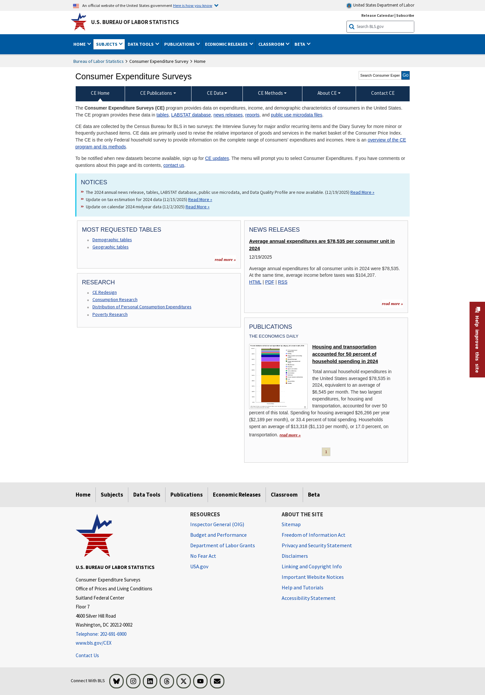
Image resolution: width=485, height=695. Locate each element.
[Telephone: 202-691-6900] (128, 634)
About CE (327, 93)
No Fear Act (203, 556)
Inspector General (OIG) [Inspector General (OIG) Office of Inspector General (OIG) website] (217, 524)
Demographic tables (112, 240)
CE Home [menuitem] (100, 93)
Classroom (284, 494)
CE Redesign (104, 292)
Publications (186, 494)
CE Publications (156, 93)
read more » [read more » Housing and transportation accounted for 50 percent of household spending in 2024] (290, 434)
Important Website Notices (313, 577)
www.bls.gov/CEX (94, 643)
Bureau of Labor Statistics (98, 61)
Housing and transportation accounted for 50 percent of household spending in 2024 (345, 354)
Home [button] (80, 44)
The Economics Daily (273, 336)
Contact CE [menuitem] (383, 93)
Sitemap (291, 524)
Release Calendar (377, 15)
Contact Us (87, 655)
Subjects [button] (107, 44)
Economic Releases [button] (227, 44)
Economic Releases (237, 494)
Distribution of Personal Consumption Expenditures (141, 307)
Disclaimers (295, 556)
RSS (283, 282)
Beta (314, 494)
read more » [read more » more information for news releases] (392, 303)
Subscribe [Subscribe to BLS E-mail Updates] (405, 15)
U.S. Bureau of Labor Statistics (135, 22)
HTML (255, 282)
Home (83, 494)
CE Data (215, 93)
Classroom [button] (271, 44)
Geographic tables (110, 247)
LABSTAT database (191, 114)
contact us (173, 165)
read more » (225, 259)
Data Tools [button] (141, 44)
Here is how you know (192, 5)
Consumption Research (115, 299)
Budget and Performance (218, 534)
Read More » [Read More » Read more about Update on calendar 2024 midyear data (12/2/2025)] (198, 207)
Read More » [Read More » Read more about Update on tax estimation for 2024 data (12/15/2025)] (200, 199)
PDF (269, 282)
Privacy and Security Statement (317, 545)
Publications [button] (180, 44)
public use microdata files (296, 114)
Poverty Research (110, 314)
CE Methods (270, 93)
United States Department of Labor (380, 5)
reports (252, 114)
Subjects (112, 494)
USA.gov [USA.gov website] (199, 566)
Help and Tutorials (302, 587)
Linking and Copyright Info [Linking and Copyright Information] (312, 566)
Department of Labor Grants (222, 545)
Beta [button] (300, 44)
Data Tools (146, 494)
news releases (228, 114)
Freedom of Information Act (313, 534)
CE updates (217, 158)
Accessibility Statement (309, 598)
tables (162, 114)
